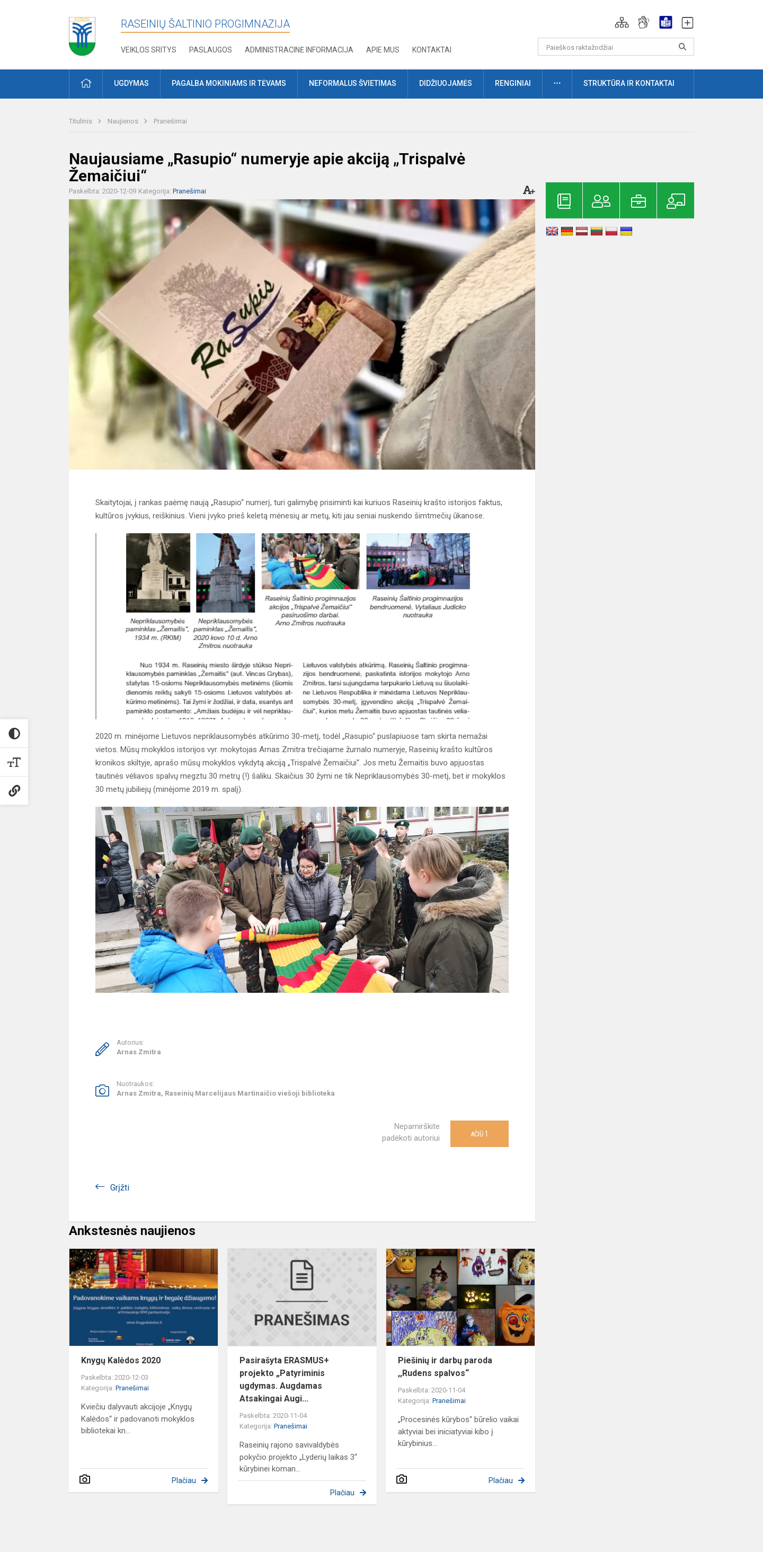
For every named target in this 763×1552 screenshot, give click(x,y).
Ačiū (480, 1134)
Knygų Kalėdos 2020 (121, 1360)
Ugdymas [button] (131, 83)
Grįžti (119, 1188)
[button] (622, 22)
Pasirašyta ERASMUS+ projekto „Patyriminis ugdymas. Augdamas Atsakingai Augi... (284, 1379)
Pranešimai (170, 121)
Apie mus (383, 50)
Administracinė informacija (299, 50)
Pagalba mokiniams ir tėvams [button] (229, 83)
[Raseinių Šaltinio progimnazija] (82, 33)
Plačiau (184, 1480)
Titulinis (81, 121)
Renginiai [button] (513, 83)
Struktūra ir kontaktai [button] (629, 83)
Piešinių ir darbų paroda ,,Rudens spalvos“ (445, 1366)
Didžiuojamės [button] (445, 83)
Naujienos (124, 121)
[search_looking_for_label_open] (682, 46)
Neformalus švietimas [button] (352, 83)
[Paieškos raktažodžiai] (616, 47)
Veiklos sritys (148, 50)
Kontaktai (431, 50)
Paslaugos (210, 50)
